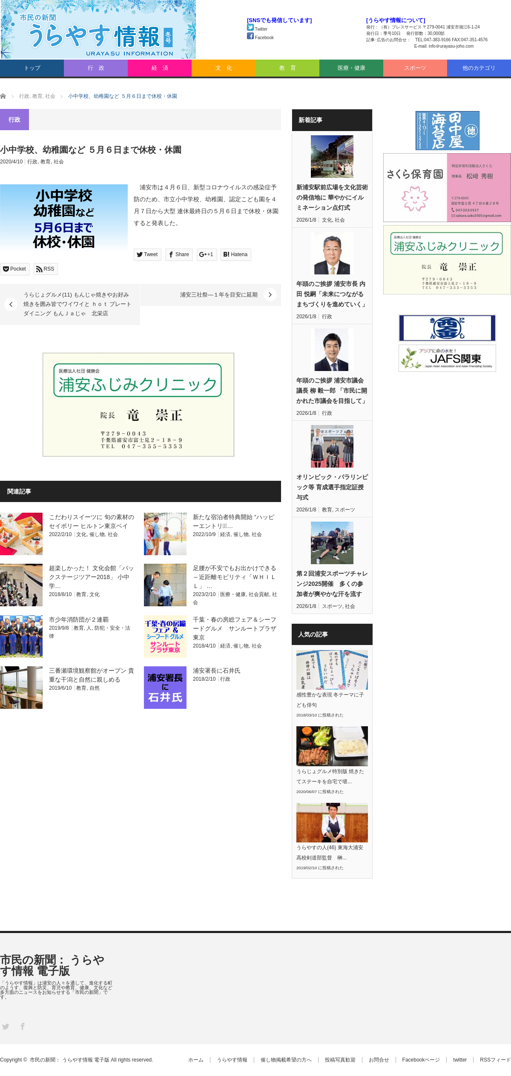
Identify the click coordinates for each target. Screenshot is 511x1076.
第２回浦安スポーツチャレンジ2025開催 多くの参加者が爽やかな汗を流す (332, 583)
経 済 (160, 68)
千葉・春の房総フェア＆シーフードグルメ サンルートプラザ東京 (234, 628)
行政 (32, 162)
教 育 (287, 68)
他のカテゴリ (479, 68)
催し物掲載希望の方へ (286, 1060)
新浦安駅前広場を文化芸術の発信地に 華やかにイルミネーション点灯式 (332, 197)
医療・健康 (351, 68)
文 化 (223, 68)
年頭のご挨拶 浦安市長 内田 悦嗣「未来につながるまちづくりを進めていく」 (332, 294)
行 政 (96, 68)
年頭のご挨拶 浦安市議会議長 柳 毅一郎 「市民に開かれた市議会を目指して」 (332, 390)
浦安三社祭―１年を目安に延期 (219, 294)
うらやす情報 (232, 1060)
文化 (81, 534)
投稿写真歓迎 (340, 1060)
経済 (225, 534)
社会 (59, 162)
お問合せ (379, 1060)
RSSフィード (495, 1060)
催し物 (97, 534)
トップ (32, 68)
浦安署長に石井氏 (217, 670)
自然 (94, 688)
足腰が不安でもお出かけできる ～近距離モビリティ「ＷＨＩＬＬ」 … (234, 577)
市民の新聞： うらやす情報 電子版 (52, 965)
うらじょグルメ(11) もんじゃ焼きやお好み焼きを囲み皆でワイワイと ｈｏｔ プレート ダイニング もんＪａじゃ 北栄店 (77, 304)
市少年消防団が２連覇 (79, 619)
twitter (460, 1060)
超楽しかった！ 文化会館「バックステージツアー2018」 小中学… (91, 577)
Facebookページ (421, 1060)
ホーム (196, 1060)
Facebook (260, 37)
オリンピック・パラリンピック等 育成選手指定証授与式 (332, 487)
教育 (45, 162)
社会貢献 (259, 594)
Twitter (257, 29)
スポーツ (415, 68)
